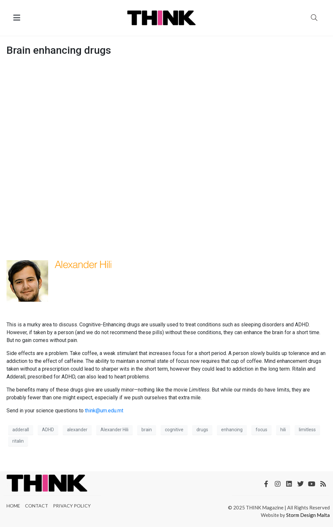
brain (146, 429)
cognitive (174, 429)
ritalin (18, 441)
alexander (77, 429)
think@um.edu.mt (104, 410)
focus (261, 429)
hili (283, 429)
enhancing (232, 429)
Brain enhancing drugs (59, 50)
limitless (307, 429)
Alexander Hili (114, 429)
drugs (202, 429)
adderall (20, 429)
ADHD (48, 429)
